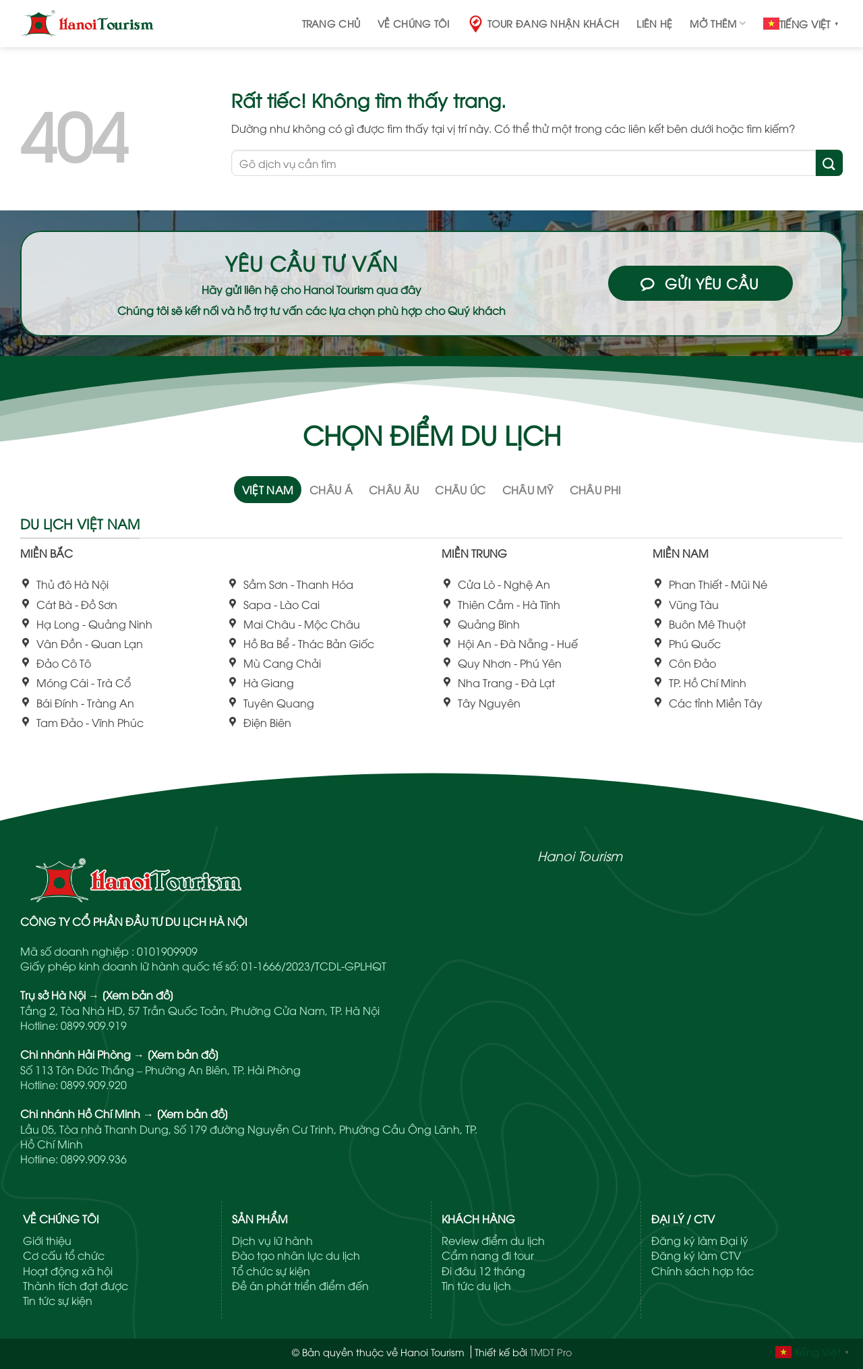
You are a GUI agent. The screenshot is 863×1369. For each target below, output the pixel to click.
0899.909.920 (94, 1084)
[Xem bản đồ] (138, 994)
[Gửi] (829, 163)
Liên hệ (654, 23)
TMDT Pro (551, 1351)
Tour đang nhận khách (543, 24)
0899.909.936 (94, 1158)
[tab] (268, 489)
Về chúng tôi (413, 23)
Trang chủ (331, 23)
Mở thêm (718, 23)
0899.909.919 (94, 1025)
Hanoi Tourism (579, 855)
